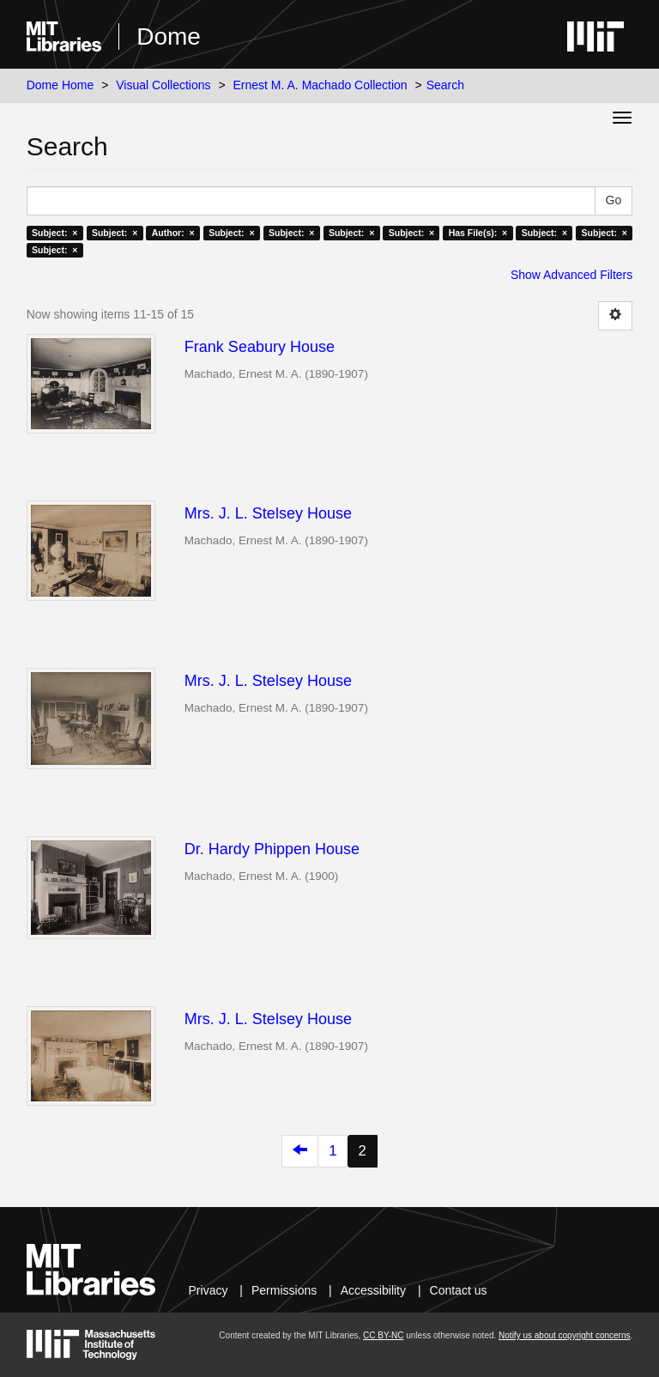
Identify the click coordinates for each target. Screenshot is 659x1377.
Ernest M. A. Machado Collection (320, 85)
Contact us (458, 1290)
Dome (168, 36)
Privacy (208, 1290)
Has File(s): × (478, 232)
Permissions (284, 1290)
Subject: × (54, 232)
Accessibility (373, 1290)
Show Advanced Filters (571, 275)
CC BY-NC (383, 1335)
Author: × (173, 232)
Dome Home (60, 85)
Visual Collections (163, 85)
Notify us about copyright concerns (564, 1335)
